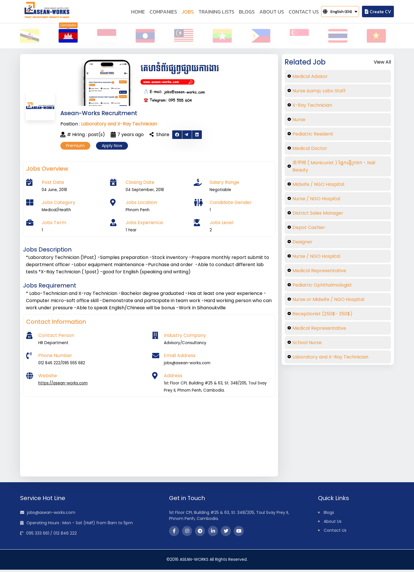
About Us (333, 524)
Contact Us (335, 532)
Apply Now (112, 148)
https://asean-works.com (63, 385)
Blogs (329, 515)
